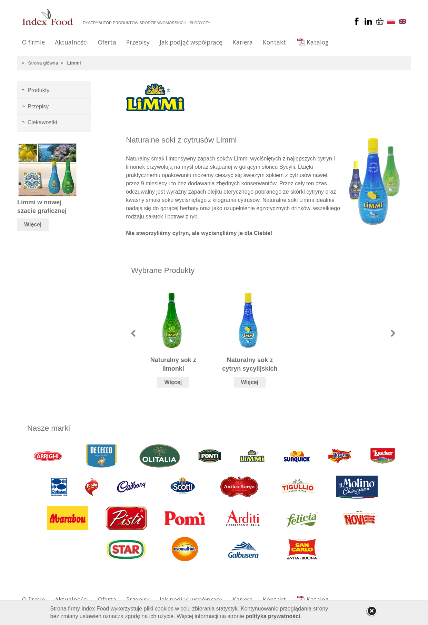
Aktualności (71, 42)
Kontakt (274, 42)
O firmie (33, 42)
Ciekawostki (42, 122)
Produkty (38, 90)
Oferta (107, 42)
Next (393, 333)
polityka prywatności (273, 616)
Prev (133, 333)
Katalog (318, 42)
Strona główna (43, 63)
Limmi (74, 63)
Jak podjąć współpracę (191, 42)
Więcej (173, 382)
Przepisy (138, 42)
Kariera (242, 42)
